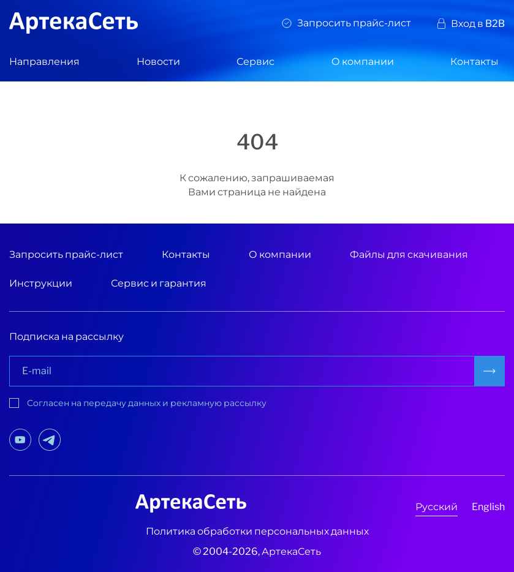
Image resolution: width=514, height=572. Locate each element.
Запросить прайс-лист (354, 23)
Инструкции (40, 283)
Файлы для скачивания (409, 254)
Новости (158, 61)
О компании (362, 61)
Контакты (474, 61)
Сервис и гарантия (158, 283)
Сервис (255, 61)
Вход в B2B (478, 23)
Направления (44, 61)
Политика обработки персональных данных (257, 531)
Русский (436, 507)
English (488, 507)
